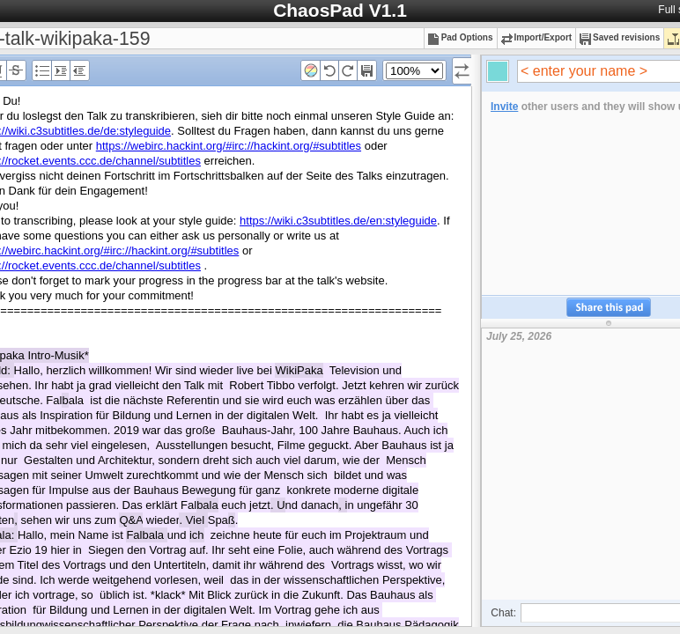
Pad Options (460, 37)
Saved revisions (620, 37)
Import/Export (537, 37)
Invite (504, 106)
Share (608, 308)
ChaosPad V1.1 (340, 10)
